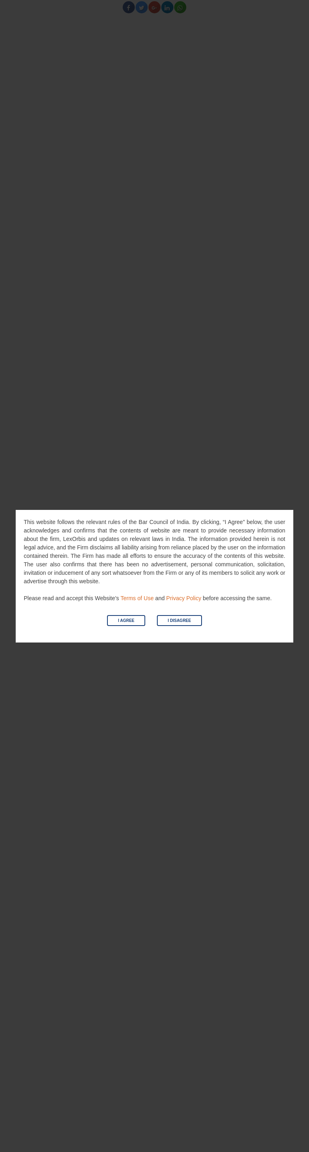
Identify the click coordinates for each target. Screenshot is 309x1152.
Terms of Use (136, 598)
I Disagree (179, 620)
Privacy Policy (183, 598)
